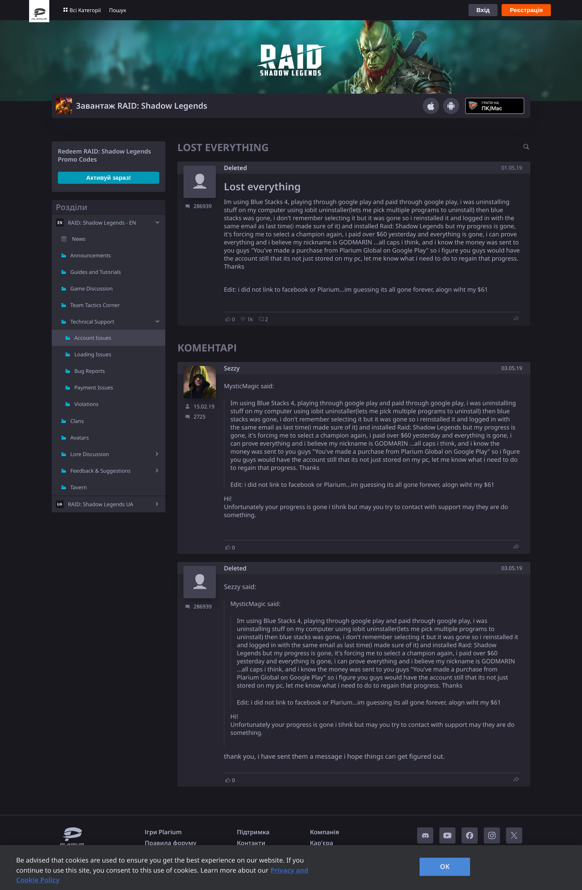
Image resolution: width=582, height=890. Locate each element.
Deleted (235, 168)
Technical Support (92, 321)
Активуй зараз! (108, 177)
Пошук (117, 10)
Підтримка (253, 832)
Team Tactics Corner (95, 305)
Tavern (78, 487)
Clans (77, 421)
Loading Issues (92, 354)
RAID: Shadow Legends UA (100, 504)
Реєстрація (526, 9)
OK (445, 866)
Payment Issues (93, 387)
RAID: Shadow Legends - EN (102, 222)
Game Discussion (91, 288)
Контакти (251, 843)
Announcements (90, 255)
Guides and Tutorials (95, 272)
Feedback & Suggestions (100, 470)
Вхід (483, 9)
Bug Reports (89, 371)
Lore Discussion (89, 454)
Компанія (324, 832)
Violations (86, 404)
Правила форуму (170, 843)
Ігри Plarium (163, 832)
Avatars (79, 437)
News (78, 238)
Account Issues (92, 337)
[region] (291, 867)
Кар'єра (321, 843)
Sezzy (232, 368)
